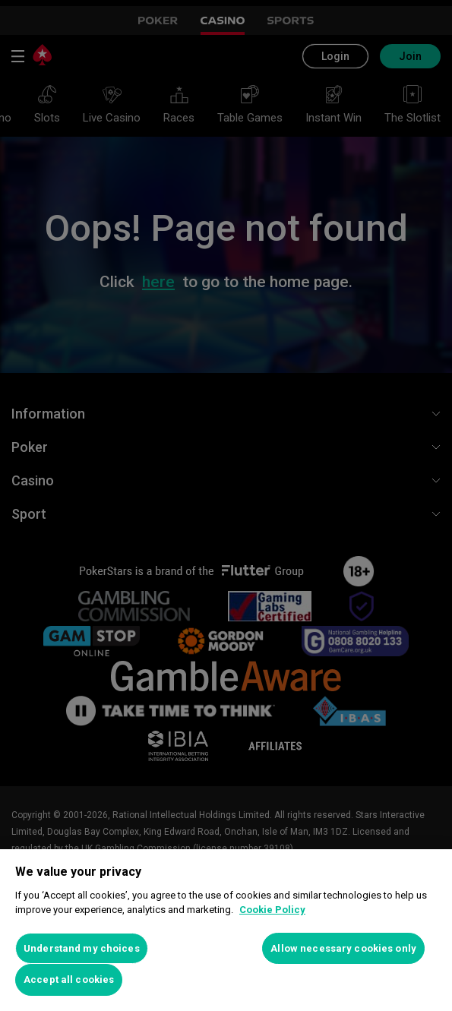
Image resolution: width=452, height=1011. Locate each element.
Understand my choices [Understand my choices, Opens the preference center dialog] (82, 948)
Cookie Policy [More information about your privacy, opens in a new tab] (272, 909)
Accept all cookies (69, 979)
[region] (226, 930)
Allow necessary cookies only (343, 948)
